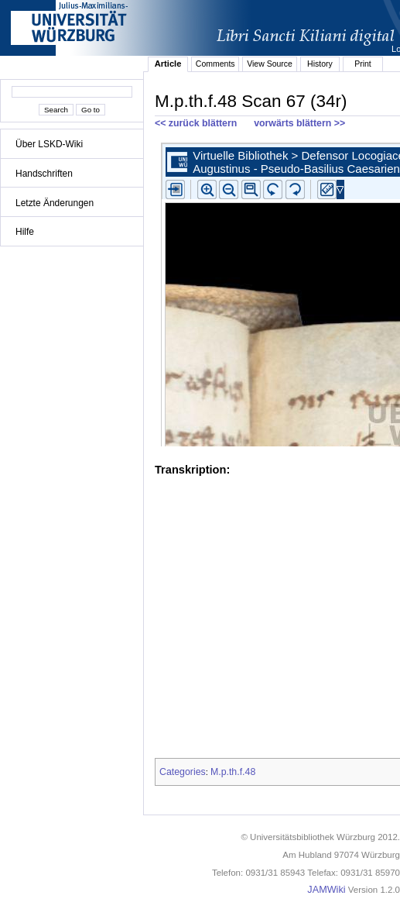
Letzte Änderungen (54, 203)
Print (362, 63)
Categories (182, 771)
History (320, 63)
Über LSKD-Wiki (49, 144)
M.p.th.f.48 (232, 771)
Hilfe (24, 231)
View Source (269, 63)
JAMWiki (326, 889)
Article (168, 63)
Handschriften (44, 173)
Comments (215, 63)
